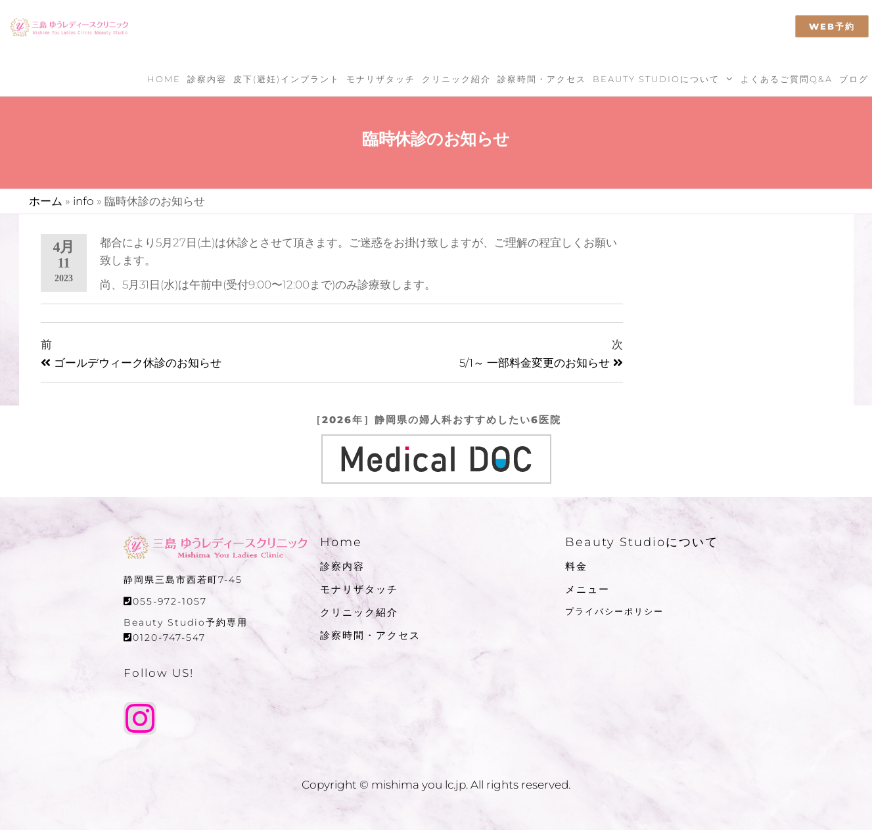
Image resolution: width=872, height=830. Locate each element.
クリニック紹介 (456, 79)
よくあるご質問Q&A (787, 79)
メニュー (587, 589)
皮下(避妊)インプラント (286, 79)
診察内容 (207, 79)
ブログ (854, 79)
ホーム (45, 201)
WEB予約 (832, 26)
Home (164, 79)
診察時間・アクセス (541, 79)
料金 (576, 566)
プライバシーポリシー (614, 611)
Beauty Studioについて (656, 79)
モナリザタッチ (380, 79)
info (83, 201)
